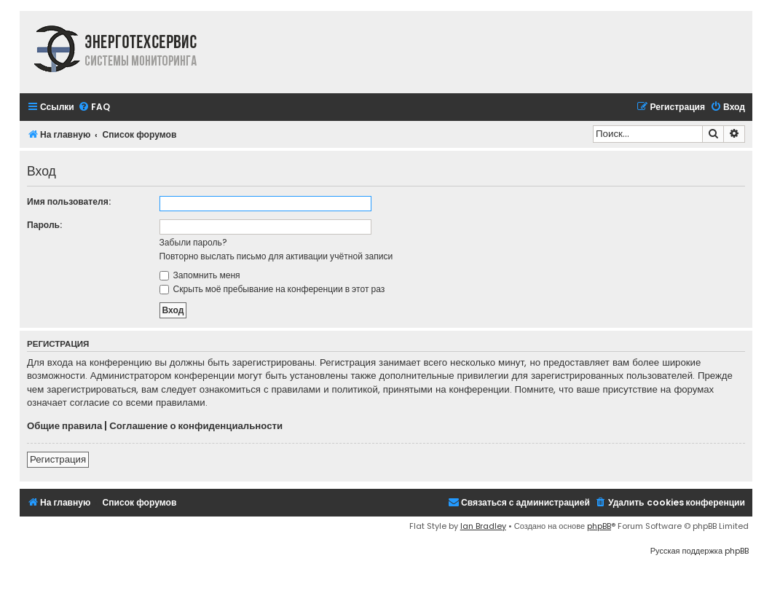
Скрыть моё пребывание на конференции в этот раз (272, 289)
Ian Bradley (483, 526)
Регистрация (58, 459)
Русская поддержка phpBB (699, 551)
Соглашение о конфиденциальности (196, 426)
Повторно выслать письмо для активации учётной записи (276, 256)
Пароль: (44, 225)
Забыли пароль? (193, 242)
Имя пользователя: (69, 201)
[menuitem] (94, 107)
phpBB (599, 526)
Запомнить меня (199, 275)
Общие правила (64, 426)
